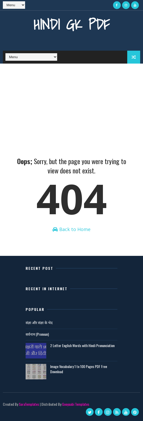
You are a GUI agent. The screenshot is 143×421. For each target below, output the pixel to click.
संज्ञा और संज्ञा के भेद (39, 322)
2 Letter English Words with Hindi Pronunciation (82, 345)
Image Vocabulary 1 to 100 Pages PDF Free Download (78, 369)
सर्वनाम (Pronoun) (37, 334)
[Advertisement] (71, 102)
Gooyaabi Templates (75, 404)
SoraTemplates (29, 404)
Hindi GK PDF (72, 24)
